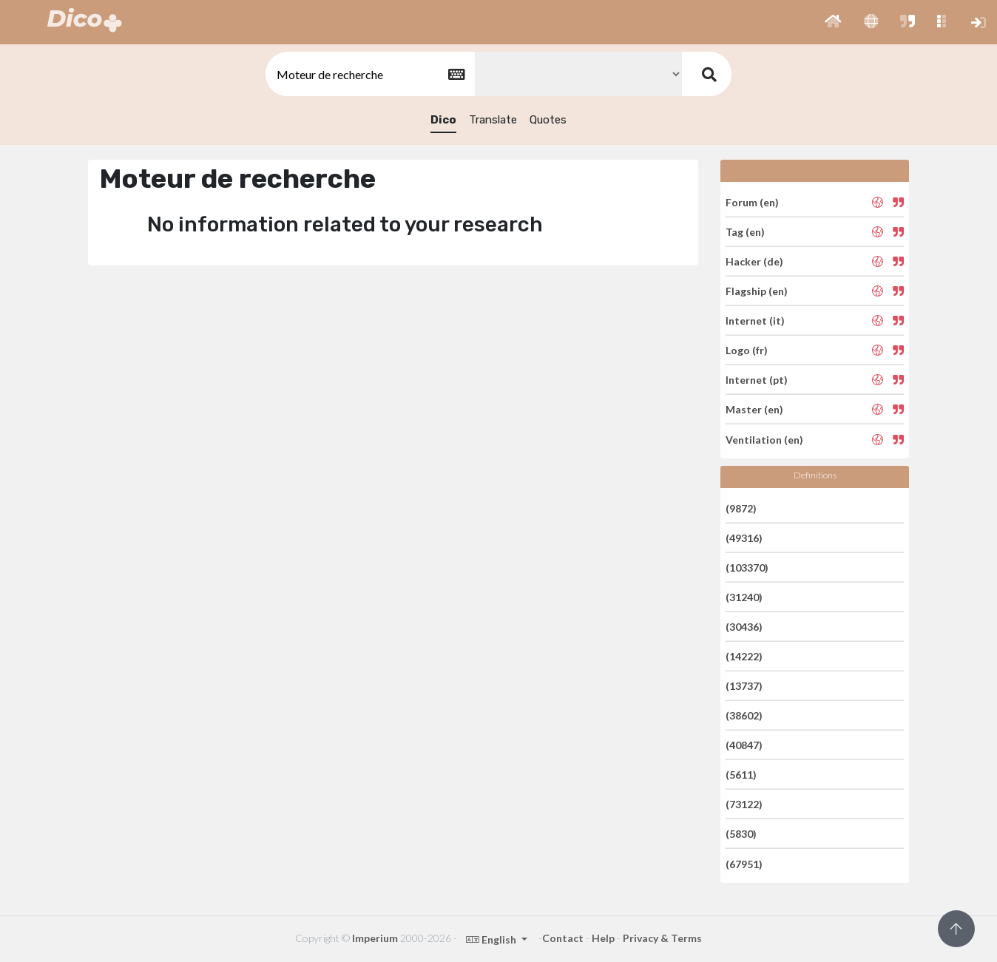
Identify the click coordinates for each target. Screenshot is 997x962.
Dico (443, 119)
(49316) (744, 538)
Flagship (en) (757, 291)
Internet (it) (755, 320)
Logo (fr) (747, 350)
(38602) (744, 715)
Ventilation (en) (764, 439)
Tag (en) (745, 232)
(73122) (744, 804)
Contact (563, 938)
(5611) (741, 774)
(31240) (744, 597)
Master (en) (754, 409)
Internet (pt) (757, 379)
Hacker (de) (754, 261)
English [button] (492, 939)
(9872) (741, 507)
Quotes (548, 119)
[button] (833, 22)
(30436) (744, 626)
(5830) (741, 833)
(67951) (744, 863)
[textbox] (369, 74)
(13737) (744, 686)
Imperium (375, 938)
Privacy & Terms (662, 938)
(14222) (744, 656)
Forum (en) (752, 201)
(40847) (744, 745)
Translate (493, 119)
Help (603, 938)
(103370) (747, 567)
